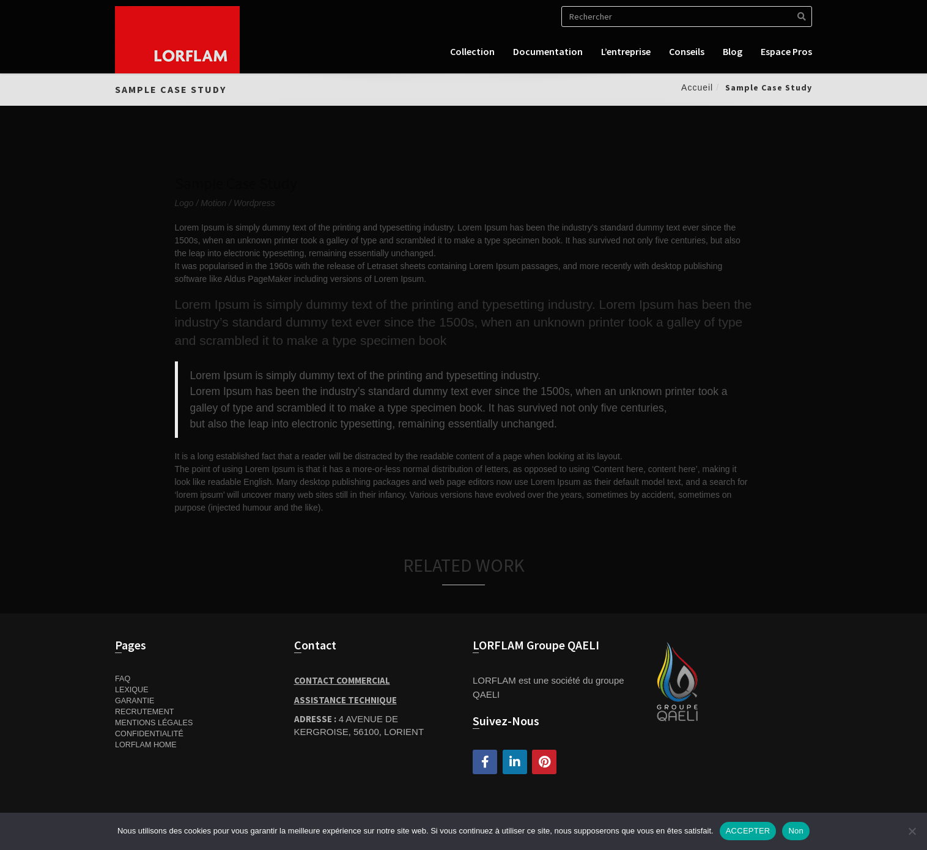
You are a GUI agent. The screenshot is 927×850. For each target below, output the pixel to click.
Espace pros (786, 51)
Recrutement (144, 712)
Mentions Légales (154, 723)
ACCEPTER (748, 830)
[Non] (912, 831)
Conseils (686, 51)
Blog (732, 51)
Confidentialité (149, 734)
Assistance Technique (345, 700)
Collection (472, 51)
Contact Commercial (342, 680)
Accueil (697, 87)
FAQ (122, 678)
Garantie (134, 701)
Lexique (132, 690)
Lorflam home (146, 745)
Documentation (548, 51)
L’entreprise (626, 51)
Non (795, 830)
